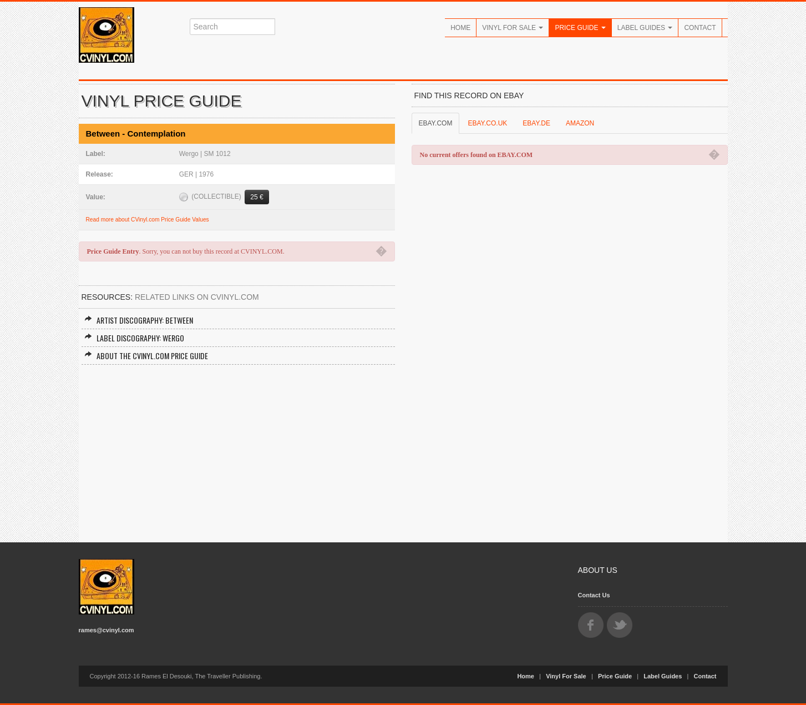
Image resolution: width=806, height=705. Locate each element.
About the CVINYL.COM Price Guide (146, 355)
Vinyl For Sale (512, 28)
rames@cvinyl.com (106, 630)
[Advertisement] (237, 448)
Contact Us (594, 595)
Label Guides (645, 28)
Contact (700, 28)
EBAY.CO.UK (487, 123)
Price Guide (580, 28)
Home (460, 28)
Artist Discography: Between (138, 320)
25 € (256, 197)
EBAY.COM (436, 123)
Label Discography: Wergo (134, 338)
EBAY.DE (536, 123)
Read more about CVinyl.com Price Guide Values (147, 219)
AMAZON (580, 123)
